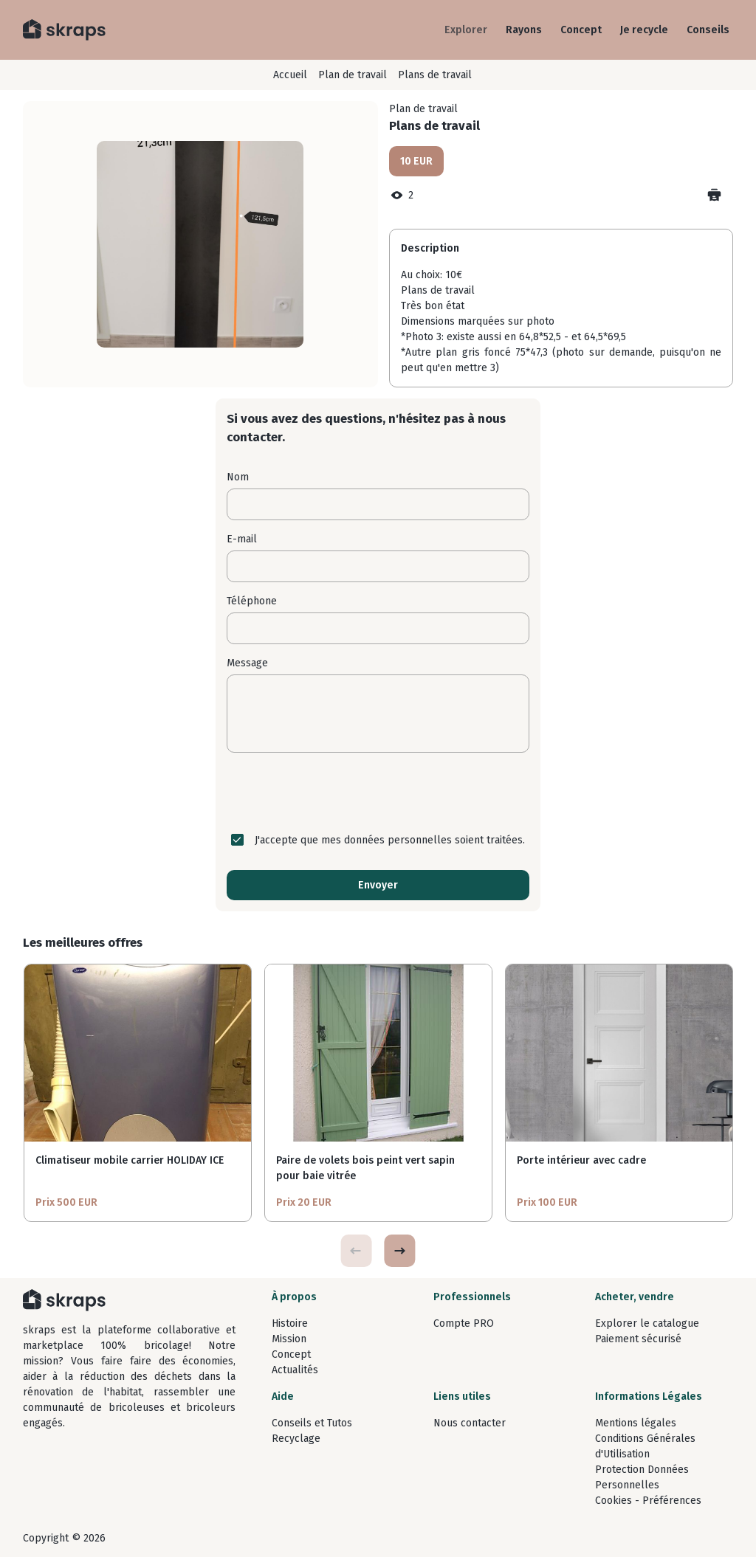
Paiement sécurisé (638, 1339)
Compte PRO (463, 1323)
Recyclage (296, 1438)
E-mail (242, 539)
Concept (581, 30)
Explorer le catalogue (647, 1323)
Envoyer (378, 885)
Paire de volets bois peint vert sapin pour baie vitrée (365, 1168)
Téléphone (252, 601)
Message (247, 663)
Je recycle (644, 30)
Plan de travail (352, 75)
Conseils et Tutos (312, 1423)
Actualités (295, 1370)
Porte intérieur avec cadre (581, 1160)
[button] (399, 1251)
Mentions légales (635, 1423)
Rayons (524, 30)
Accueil (290, 75)
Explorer (465, 30)
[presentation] (378, 792)
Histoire (290, 1323)
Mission (289, 1339)
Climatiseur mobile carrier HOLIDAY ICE (129, 1160)
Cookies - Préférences (648, 1500)
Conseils (708, 30)
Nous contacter (469, 1423)
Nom (238, 477)
